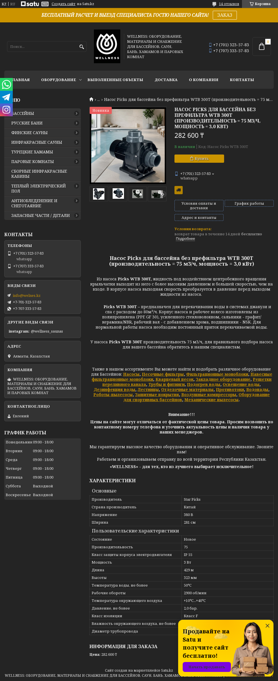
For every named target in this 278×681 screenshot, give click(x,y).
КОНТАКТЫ (242, 79)
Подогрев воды (203, 384)
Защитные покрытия (157, 394)
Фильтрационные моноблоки (217, 374)
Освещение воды (241, 384)
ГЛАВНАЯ (20, 79)
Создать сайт (63, 4)
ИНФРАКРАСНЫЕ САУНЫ (36, 142)
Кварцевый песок (174, 379)
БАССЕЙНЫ (22, 113)
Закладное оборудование (223, 379)
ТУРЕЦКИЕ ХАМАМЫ (32, 152)
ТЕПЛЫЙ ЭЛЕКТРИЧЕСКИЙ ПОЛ (38, 188)
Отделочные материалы (187, 389)
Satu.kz (167, 670)
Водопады (257, 389)
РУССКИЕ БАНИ (27, 123)
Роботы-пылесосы (113, 394)
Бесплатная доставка (178, 190)
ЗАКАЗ (224, 15)
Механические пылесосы (211, 399)
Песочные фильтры (163, 374)
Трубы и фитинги (166, 384)
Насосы (131, 374)
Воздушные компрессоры (208, 394)
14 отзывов (229, 3)
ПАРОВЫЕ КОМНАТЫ (32, 161)
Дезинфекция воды (114, 389)
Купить (202, 158)
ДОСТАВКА (166, 79)
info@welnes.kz (27, 295)
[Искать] (82, 47)
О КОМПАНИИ (203, 79)
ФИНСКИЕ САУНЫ (29, 132)
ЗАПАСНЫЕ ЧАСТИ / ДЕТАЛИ (40, 215)
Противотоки (230, 389)
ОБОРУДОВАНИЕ (58, 79)
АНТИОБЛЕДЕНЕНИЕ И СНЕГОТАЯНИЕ (34, 203)
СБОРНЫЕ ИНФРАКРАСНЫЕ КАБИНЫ (39, 174)
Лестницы (148, 389)
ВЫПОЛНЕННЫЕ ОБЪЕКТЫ (115, 79)
